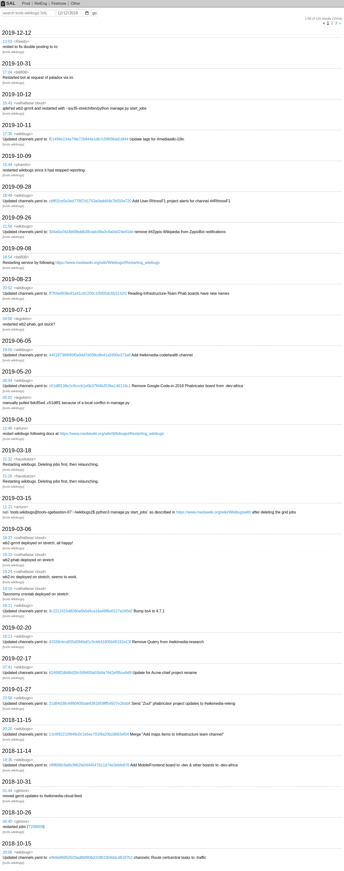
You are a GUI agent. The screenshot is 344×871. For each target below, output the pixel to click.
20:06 (7, 852)
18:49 (7, 195)
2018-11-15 (16, 720)
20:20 (7, 729)
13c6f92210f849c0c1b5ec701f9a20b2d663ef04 (89, 734)
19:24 (7, 572)
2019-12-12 (16, 33)
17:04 (7, 72)
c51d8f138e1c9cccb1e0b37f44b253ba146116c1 (90, 386)
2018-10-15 (16, 843)
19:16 (7, 589)
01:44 (7, 791)
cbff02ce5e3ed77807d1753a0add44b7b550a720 (90, 201)
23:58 (7, 698)
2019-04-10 (16, 420)
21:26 (7, 476)
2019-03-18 (16, 450)
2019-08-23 (16, 279)
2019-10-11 (16, 125)
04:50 (7, 319)
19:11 (7, 606)
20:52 (7, 288)
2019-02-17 (16, 658)
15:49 (7, 165)
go (94, 13)
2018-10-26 (16, 812)
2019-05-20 (16, 372)
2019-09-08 (16, 248)
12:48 (7, 428)
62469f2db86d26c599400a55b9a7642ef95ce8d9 (90, 673)
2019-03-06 (16, 529)
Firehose (58, 3)
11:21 (7, 507)
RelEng (40, 3)
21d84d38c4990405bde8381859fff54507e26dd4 (89, 703)
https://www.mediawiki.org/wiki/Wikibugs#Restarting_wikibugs (107, 263)
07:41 (7, 667)
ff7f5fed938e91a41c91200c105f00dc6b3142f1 (88, 293)
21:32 (7, 459)
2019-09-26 (16, 217)
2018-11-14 (16, 751)
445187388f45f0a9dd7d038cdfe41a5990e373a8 (90, 355)
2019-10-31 (16, 63)
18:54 (7, 257)
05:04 (7, 381)
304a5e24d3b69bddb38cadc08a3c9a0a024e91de (91, 232)
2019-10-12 (16, 94)
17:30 (7, 134)
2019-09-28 (16, 187)
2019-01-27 (16, 689)
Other (75, 3)
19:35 (7, 760)
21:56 (7, 226)
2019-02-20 (16, 628)
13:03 (7, 41)
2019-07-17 (16, 310)
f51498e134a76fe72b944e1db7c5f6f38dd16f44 (89, 139)
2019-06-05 (16, 341)
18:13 (7, 636)
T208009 (35, 827)
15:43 (7, 103)
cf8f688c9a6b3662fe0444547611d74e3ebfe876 (89, 765)
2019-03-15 (16, 498)
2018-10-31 (16, 782)
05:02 (7, 397)
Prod (26, 3)
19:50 (7, 350)
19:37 (7, 538)
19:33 (7, 555)
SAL (8, 3)
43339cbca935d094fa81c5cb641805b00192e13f (90, 642)
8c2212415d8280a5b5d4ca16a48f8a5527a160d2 (91, 611)
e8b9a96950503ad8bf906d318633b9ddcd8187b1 (91, 857)
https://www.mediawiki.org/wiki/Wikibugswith (213, 512)
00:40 (7, 821)
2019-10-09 (16, 156)
